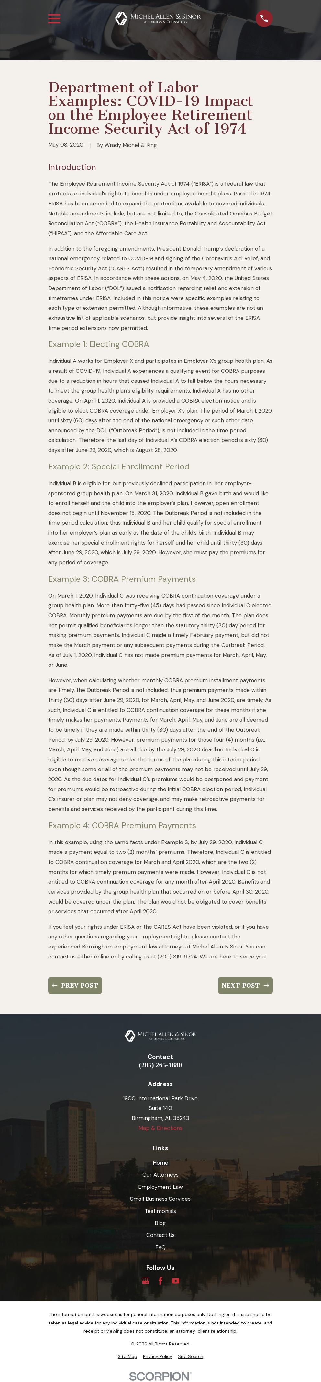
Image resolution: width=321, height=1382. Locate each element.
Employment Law (160, 1186)
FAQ (160, 1247)
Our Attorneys (160, 1174)
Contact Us (160, 1235)
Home (160, 1162)
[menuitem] (127, 1357)
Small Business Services (160, 1198)
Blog (160, 1223)
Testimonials (160, 1211)
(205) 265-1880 (160, 1065)
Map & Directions (160, 1128)
